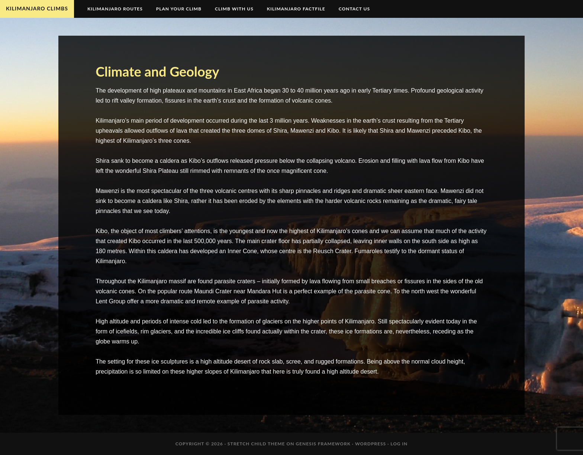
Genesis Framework (323, 443)
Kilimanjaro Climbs (37, 8)
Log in (399, 443)
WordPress (370, 443)
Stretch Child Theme (256, 443)
